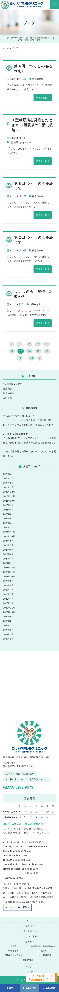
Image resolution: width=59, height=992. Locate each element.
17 (19, 358)
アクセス (29, 967)
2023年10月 (9, 576)
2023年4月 (8, 599)
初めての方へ (29, 931)
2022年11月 (9, 607)
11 (46, 344)
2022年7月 (8, 625)
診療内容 (7, 388)
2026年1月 (8, 487)
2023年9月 (8, 581)
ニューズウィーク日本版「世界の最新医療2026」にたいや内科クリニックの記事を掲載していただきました (29, 424)
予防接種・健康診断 (13, 955)
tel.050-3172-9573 (20, 787)
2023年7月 (8, 590)
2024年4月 (8, 554)
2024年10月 (9, 536)
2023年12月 (9, 567)
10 (38, 344)
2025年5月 (8, 518)
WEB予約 (29, 988)
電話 (10, 988)
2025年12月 (9, 492)
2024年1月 (8, 563)
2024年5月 (8, 550)
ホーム (29, 920)
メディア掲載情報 (43, 955)
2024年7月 (8, 545)
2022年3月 (8, 639)
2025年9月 (8, 505)
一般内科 (43, 951)
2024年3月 (8, 558)
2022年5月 (8, 634)
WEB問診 (49, 988)
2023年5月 (8, 594)
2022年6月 (8, 630)
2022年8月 (8, 621)
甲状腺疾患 (13, 951)
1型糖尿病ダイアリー (20, 142)
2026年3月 (8, 478)
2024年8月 (8, 541)
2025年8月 (8, 509)
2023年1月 (8, 603)
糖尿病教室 (37, 79)
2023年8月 (8, 585)
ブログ (29, 972)
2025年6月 (8, 514)
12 (12, 351)
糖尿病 (13, 946)
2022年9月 (8, 616)
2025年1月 (8, 527)
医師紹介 (29, 926)
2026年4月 (8, 474)
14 (29, 351)
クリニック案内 (29, 936)
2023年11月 (9, 572)
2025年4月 (8, 523)
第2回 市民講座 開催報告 (15, 433)
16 (47, 351)
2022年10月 (9, 612)
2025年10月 (9, 501)
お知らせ (7, 397)
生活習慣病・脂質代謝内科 (43, 946)
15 (38, 351)
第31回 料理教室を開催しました (19, 416)
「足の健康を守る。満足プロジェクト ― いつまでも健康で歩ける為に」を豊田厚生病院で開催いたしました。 (29, 442)
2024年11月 (9, 532)
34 (31, 358)
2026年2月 (8, 483)
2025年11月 (9, 496)
